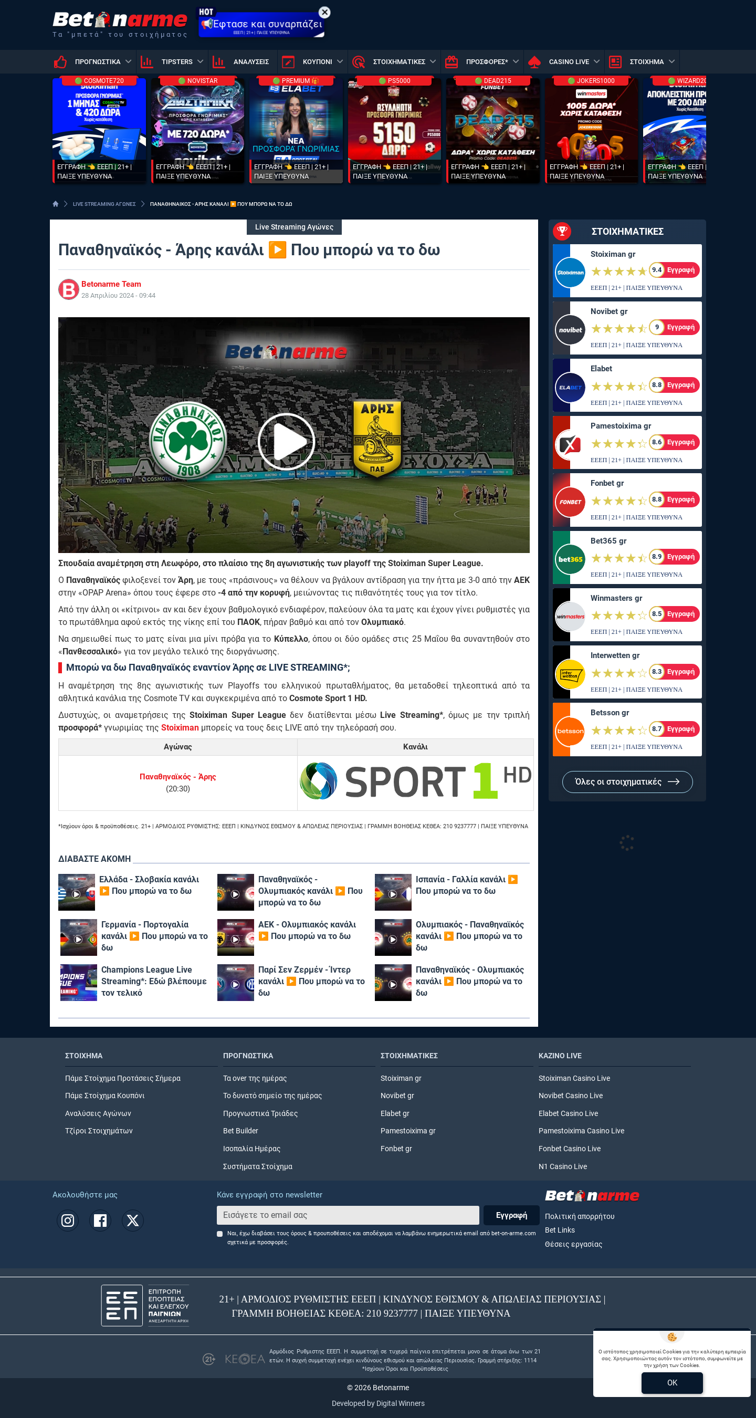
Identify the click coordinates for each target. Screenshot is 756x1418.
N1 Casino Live (563, 1166)
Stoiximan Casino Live (574, 1078)
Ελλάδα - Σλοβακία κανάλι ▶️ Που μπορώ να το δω (149, 885)
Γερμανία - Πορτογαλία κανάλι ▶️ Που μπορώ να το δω (154, 936)
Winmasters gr (616, 598)
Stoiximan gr (613, 254)
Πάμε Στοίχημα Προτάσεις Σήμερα (123, 1078)
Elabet (601, 368)
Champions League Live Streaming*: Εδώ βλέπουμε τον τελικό (154, 981)
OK (672, 1383)
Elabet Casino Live (568, 1113)
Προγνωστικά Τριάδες (260, 1113)
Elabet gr (395, 1113)
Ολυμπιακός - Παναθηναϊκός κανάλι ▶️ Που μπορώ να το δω (470, 936)
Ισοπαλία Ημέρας (252, 1148)
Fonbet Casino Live (570, 1148)
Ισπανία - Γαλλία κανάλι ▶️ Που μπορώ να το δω (467, 885)
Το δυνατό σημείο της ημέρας (272, 1095)
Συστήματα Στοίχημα (257, 1166)
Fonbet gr (607, 483)
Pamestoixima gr (621, 426)
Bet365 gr (608, 541)
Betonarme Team (111, 284)
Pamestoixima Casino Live (581, 1131)
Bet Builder (240, 1131)
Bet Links (560, 1230)
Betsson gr (610, 712)
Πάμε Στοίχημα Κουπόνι (105, 1095)
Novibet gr (609, 311)
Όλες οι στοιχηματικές (627, 782)
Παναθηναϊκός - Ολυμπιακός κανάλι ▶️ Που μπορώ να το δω (310, 891)
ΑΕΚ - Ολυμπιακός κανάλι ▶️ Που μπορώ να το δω (307, 930)
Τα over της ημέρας (255, 1078)
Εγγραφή (511, 1215)
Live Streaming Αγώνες (294, 227)
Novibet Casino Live (571, 1095)
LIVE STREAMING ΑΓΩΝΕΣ (104, 204)
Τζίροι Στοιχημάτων (99, 1131)
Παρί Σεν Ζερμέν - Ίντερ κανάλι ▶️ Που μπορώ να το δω (311, 981)
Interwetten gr (615, 655)
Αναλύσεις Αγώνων (98, 1113)
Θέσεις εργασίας (574, 1244)
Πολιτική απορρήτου (580, 1216)
